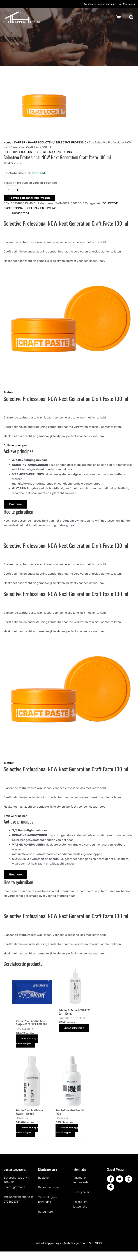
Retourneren (46, 1214)
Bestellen (44, 1180)
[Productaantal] (11, 190)
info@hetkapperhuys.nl (19, 1199)
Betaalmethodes (49, 1190)
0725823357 (12, 1204)
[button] (103, 18)
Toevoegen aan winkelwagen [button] (28, 1044)
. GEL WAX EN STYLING (57, 152)
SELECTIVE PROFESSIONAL (74, 142)
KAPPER (19, 142)
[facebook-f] (111, 1181)
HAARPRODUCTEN (40, 142)
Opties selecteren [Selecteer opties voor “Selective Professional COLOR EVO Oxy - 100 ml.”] (65, 1030)
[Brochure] (15, 504)
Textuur (9, 392)
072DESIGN (94, 1245)
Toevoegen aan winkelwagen (29, 197)
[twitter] (120, 1181)
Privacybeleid (82, 1194)
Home (7, 142)
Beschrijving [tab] (20, 213)
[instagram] (129, 1181)
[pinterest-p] (111, 1189)
